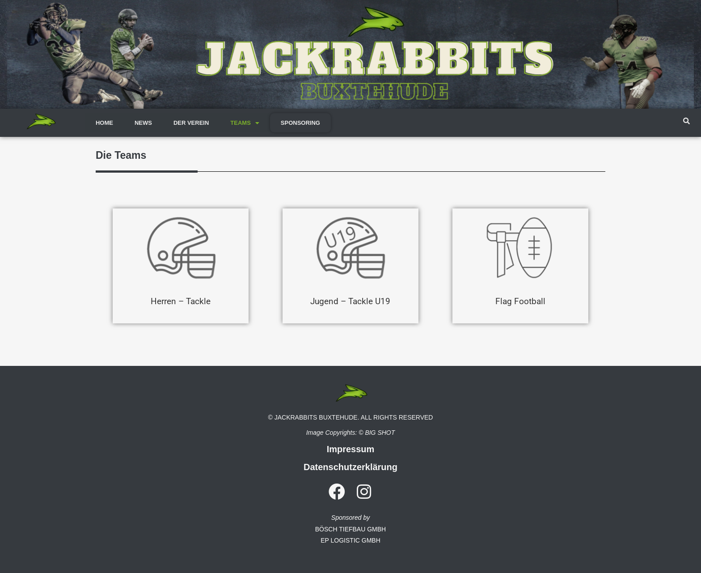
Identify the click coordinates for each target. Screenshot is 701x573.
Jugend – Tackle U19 (350, 301)
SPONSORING (300, 122)
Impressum (351, 449)
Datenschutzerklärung (350, 467)
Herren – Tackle (180, 301)
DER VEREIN (191, 122)
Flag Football (520, 301)
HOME (104, 122)
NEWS (143, 122)
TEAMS (244, 122)
